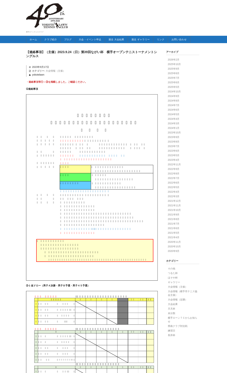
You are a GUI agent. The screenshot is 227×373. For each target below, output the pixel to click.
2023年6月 (174, 158)
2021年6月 (174, 235)
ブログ (72, 39)
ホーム (34, 39)
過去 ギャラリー (154, 39)
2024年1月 (174, 135)
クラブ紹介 (53, 39)
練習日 (171, 338)
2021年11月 (174, 212)
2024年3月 (174, 130)
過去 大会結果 (126, 39)
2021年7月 (174, 231)
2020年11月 (174, 249)
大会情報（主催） (55, 78)
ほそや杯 (173, 285)
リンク (176, 39)
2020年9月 (174, 258)
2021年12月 (174, 208)
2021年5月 (174, 240)
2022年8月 (174, 180)
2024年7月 (174, 112)
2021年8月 (174, 226)
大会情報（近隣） (177, 307)
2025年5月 (174, 94)
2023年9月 (174, 144)
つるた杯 (173, 280)
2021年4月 (174, 244)
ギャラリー (174, 289)
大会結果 (173, 311)
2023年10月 (174, 139)
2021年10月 (174, 217)
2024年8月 (174, 108)
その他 (171, 275)
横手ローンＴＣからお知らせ (182, 327)
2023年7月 (174, 153)
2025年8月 (174, 80)
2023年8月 (174, 149)
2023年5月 (174, 162)
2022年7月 (174, 185)
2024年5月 (174, 121)
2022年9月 (174, 176)
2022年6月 (174, 190)
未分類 (171, 320)
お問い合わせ (38, 46)
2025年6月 (174, 89)
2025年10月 (174, 71)
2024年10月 (174, 98)
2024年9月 (174, 103)
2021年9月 (174, 222)
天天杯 (171, 316)
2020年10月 (174, 253)
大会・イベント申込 (96, 39)
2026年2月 (174, 67)
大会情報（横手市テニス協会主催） (182, 300)
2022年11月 (174, 171)
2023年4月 (174, 167)
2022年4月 (174, 199)
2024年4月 (174, 126)
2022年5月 (174, 194)
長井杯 (171, 342)
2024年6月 (174, 117)
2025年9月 (174, 76)
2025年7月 (174, 85)
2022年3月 (174, 203)
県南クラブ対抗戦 (177, 333)
